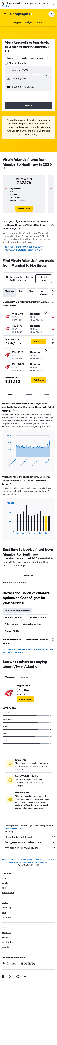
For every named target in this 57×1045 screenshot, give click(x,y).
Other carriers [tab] (11, 624)
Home (4, 860)
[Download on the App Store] (28, 964)
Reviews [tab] (24, 677)
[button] (53, 5)
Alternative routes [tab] (13, 617)
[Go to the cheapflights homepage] (21, 14)
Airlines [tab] (28, 394)
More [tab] (46, 394)
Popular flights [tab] (12, 631)
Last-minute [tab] (43, 292)
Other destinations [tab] (32, 624)
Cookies (6, 6)
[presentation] (5, 168)
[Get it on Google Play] (10, 964)
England (39, 860)
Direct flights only (17, 63)
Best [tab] (21, 291)
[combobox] (11, 58)
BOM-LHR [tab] (28, 575)
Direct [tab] (32, 291)
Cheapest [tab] (9, 291)
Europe (13, 860)
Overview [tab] (10, 677)
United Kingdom (26, 860)
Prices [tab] (10, 394)
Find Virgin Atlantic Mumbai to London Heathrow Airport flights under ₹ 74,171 (28, 248)
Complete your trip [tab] (37, 617)
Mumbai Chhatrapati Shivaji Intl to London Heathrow (26, 863)
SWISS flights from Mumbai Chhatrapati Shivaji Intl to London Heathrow (28, 650)
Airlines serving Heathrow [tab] (17, 610)
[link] (24, 209)
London (49, 860)
